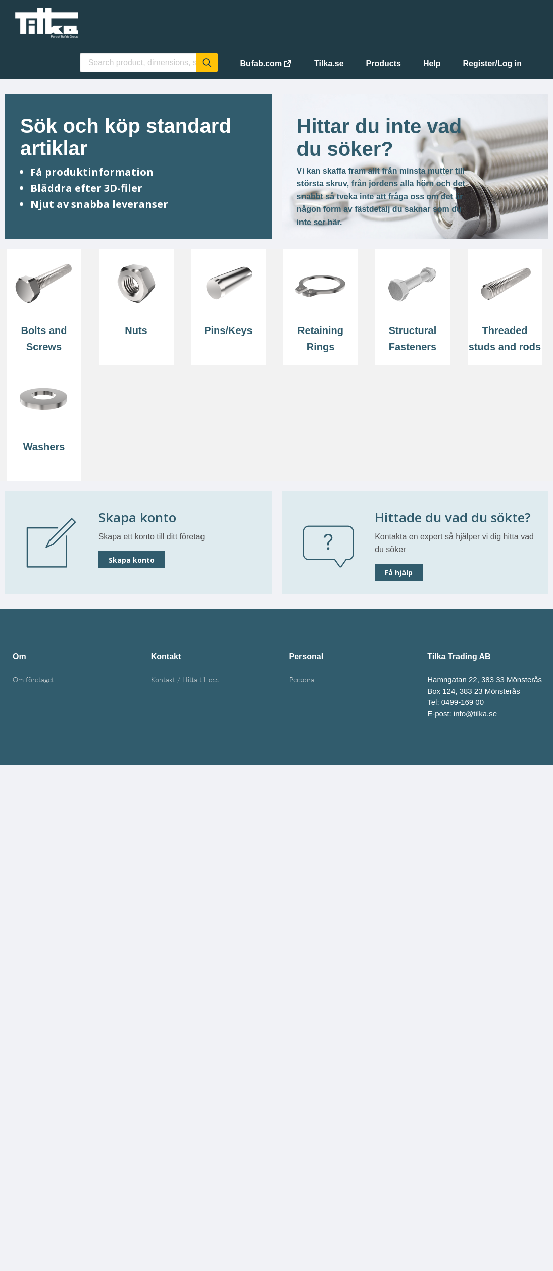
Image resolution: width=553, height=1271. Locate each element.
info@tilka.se (475, 713)
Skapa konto (132, 560)
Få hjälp (399, 572)
